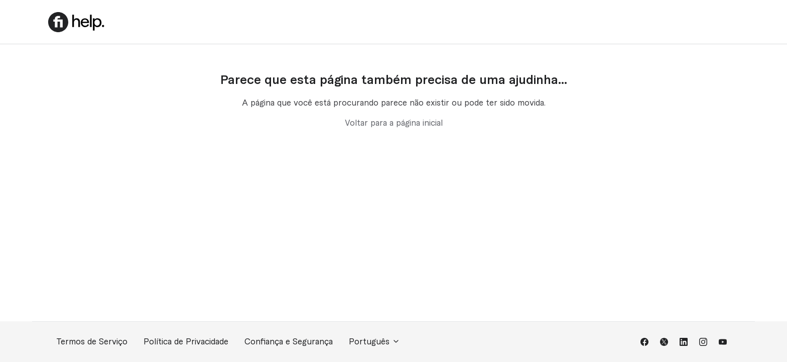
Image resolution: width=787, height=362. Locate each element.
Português (374, 341)
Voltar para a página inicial (394, 123)
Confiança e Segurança (288, 342)
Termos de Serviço (91, 342)
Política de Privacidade (186, 342)
